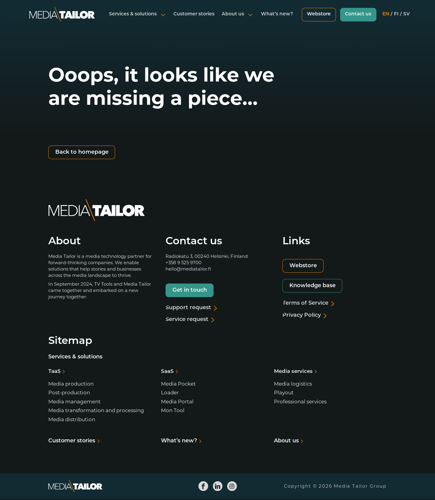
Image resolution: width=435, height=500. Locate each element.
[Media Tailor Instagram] (232, 487)
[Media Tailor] (62, 19)
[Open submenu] (162, 19)
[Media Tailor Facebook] (203, 487)
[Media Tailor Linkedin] (217, 487)
